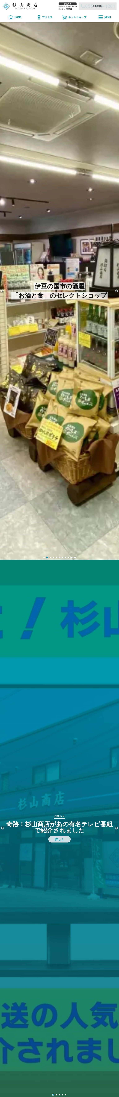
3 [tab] (59, 1094)
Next (116, 291)
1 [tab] (53, 1094)
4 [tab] (62, 1094)
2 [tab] (56, 1094)
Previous (2, 291)
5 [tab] (65, 1094)
